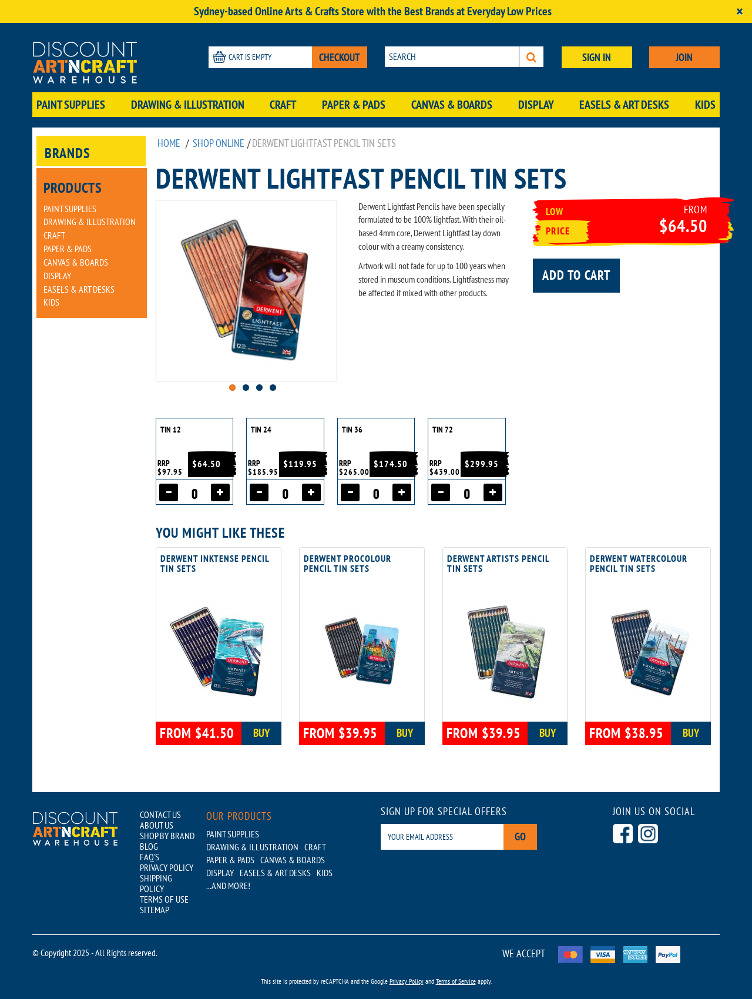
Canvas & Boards (451, 104)
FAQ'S (149, 857)
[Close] (739, 11)
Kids (705, 104)
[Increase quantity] (220, 492)
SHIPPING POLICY (156, 883)
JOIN (684, 57)
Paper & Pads (353, 104)
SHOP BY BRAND (167, 836)
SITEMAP (154, 910)
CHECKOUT (339, 57)
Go (520, 836)
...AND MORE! (228, 885)
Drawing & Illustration (187, 104)
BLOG (149, 846)
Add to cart (576, 275)
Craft (283, 104)
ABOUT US (156, 825)
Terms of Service (456, 981)
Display (536, 104)
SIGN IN (596, 57)
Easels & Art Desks (624, 104)
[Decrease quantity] (168, 492)
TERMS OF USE (164, 899)
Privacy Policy (407, 981)
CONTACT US (160, 814)
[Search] (531, 56)
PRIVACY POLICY (166, 867)
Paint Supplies (70, 104)
